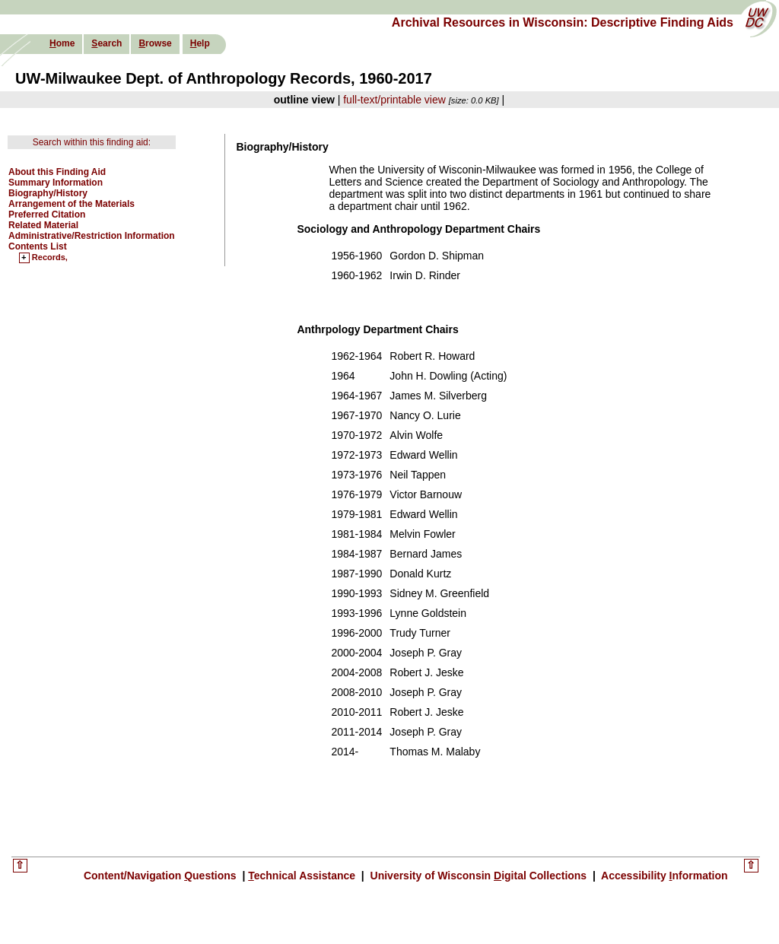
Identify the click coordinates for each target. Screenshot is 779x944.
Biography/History (47, 193)
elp (200, 43)
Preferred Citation (46, 214)
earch (106, 43)
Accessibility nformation (663, 875)
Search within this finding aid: (92, 142)
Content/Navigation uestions (162, 875)
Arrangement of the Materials (71, 204)
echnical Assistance (303, 875)
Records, (50, 257)
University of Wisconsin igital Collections (478, 875)
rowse (154, 43)
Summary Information (55, 182)
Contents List (37, 246)
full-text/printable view (394, 100)
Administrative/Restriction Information (91, 235)
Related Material (43, 225)
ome (62, 43)
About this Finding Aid (57, 172)
